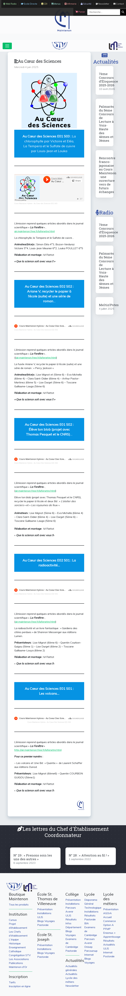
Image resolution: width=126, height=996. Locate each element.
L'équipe (14, 939)
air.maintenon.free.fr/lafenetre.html (34, 231)
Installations (44, 913)
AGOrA (107, 913)
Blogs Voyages (46, 921)
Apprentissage (111, 936)
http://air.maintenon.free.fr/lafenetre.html (38, 750)
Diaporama (90, 899)
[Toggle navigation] (7, 46)
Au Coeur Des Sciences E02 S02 (46, 330)
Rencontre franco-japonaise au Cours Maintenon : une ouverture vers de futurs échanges (107, 175)
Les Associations (19, 959)
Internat (89, 954)
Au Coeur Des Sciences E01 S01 (59, 722)
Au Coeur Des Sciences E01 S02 (46, 463)
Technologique (92, 907)
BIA (86, 923)
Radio (104, 212)
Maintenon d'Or (18, 967)
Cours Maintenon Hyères (23, 203)
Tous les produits (19, 904)
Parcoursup (90, 950)
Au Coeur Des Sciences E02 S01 (46, 594)
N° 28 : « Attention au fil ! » (89, 855)
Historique (15, 943)
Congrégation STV (20, 955)
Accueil (107, 917)
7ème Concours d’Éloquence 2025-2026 (108, 79)
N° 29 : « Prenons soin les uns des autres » (32, 857)
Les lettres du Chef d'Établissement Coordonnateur (63, 831)
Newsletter (72, 985)
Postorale (109, 956)
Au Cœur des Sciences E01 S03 (45, 203)
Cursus (13, 919)
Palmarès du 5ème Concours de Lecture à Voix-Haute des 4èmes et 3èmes (106, 123)
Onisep (88, 946)
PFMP (107, 928)
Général (88, 903)
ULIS (40, 917)
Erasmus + (109, 932)
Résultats (71, 919)
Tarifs (12, 982)
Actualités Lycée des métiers (71, 977)
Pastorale (43, 925)
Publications (16, 963)
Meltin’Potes (109, 305)
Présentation (44, 909)
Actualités (105, 59)
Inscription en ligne (20, 986)
